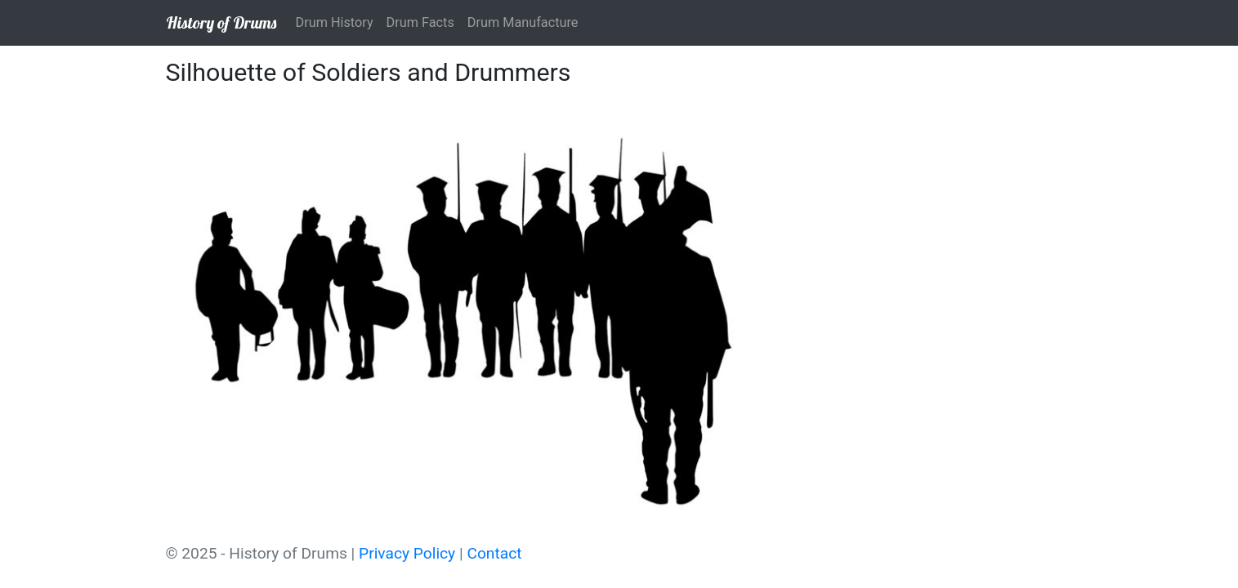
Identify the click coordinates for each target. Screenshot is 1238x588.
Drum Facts (420, 22)
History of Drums (221, 22)
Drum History (334, 22)
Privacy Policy (407, 553)
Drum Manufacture (523, 22)
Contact (494, 553)
